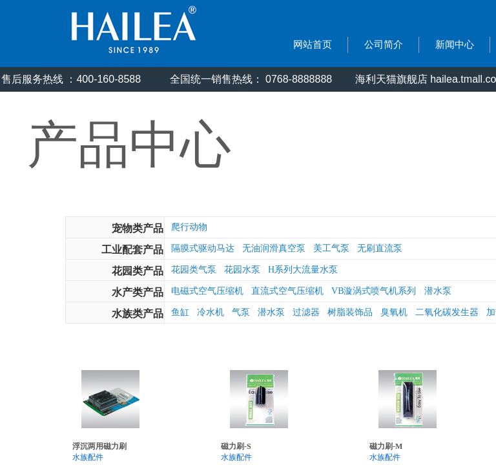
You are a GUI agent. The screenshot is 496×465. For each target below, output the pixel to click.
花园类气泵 (193, 269)
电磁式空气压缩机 (207, 291)
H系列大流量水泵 (303, 269)
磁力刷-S (236, 446)
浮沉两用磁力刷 (99, 446)
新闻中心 (454, 44)
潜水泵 (437, 291)
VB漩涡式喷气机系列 (373, 291)
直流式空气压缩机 (287, 291)
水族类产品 (137, 313)
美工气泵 (331, 248)
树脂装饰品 (350, 312)
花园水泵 (242, 269)
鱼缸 (180, 312)
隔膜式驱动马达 (202, 248)
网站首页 (312, 44)
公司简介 (383, 44)
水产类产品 (137, 292)
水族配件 (87, 457)
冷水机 (210, 312)
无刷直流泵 (379, 248)
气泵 (241, 312)
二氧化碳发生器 (447, 312)
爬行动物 (189, 227)
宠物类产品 (137, 228)
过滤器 (306, 312)
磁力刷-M (385, 446)
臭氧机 (394, 312)
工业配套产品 (132, 249)
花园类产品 (137, 270)
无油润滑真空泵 (273, 248)
